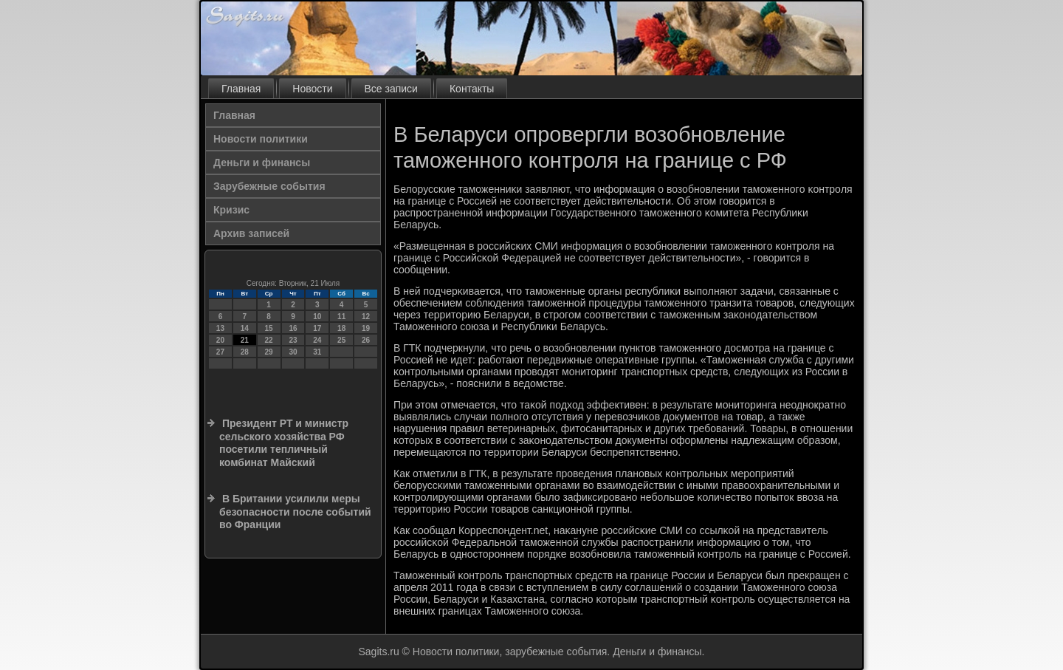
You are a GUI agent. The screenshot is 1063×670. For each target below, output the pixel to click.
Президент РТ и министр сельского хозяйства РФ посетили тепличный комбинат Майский (283, 442)
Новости (312, 89)
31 (317, 352)
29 (269, 352)
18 (341, 328)
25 (341, 340)
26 (366, 340)
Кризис (231, 210)
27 (220, 352)
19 (366, 328)
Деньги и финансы (261, 162)
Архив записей (251, 233)
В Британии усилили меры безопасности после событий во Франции (295, 511)
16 (293, 328)
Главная (241, 89)
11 (341, 316)
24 (317, 340)
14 (245, 328)
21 (245, 340)
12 (366, 316)
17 (317, 328)
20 (220, 340)
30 (293, 352)
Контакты (472, 89)
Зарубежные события (269, 186)
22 (269, 340)
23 (293, 340)
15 (269, 328)
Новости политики (260, 139)
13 (220, 328)
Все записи (391, 89)
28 (245, 352)
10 (317, 316)
